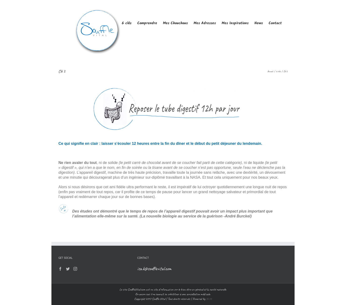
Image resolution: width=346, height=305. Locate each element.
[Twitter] (68, 269)
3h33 (209, 299)
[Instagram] (75, 269)
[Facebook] (60, 269)
